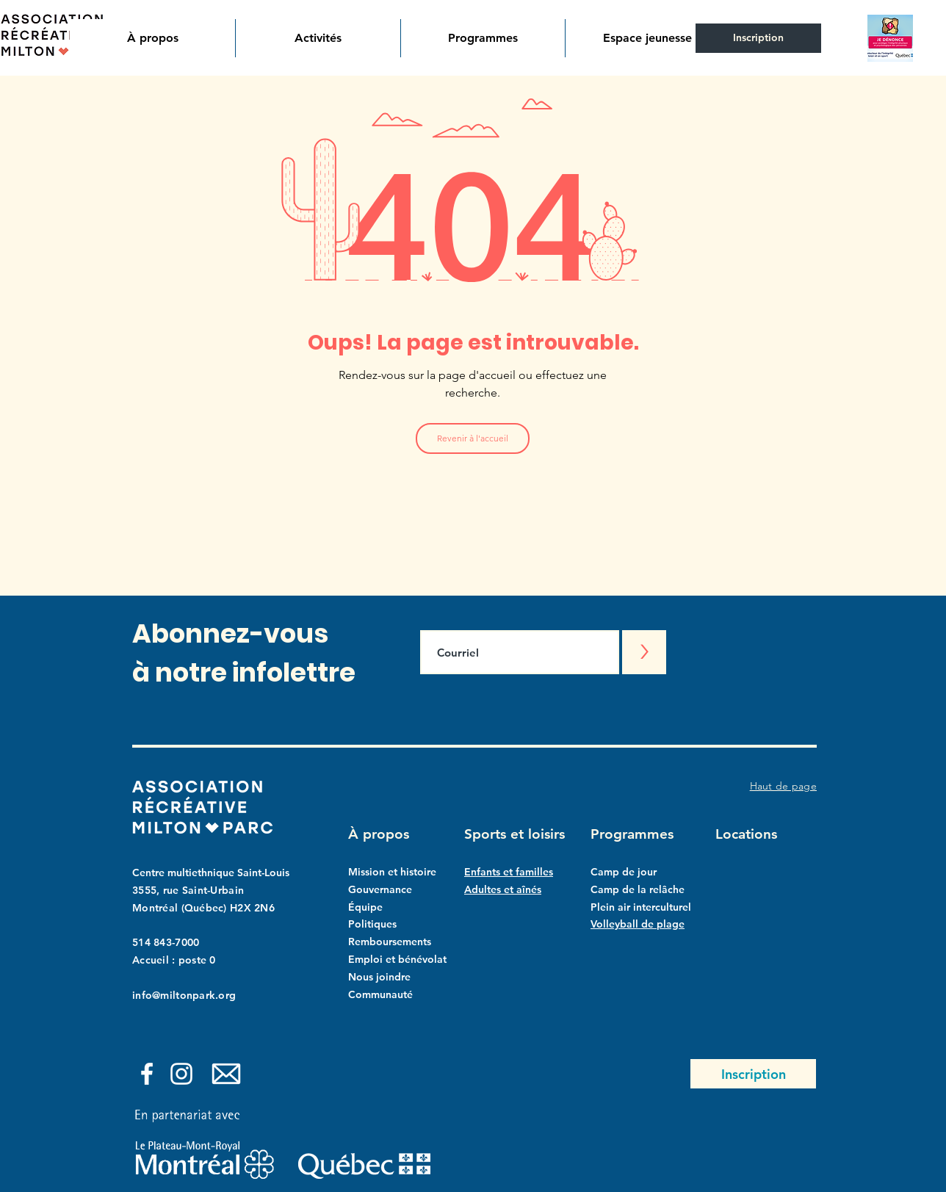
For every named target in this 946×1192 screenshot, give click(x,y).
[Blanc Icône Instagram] (181, 1073)
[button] (152, 38)
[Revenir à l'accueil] (473, 438)
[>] (644, 652)
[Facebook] (147, 1073)
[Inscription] (758, 38)
